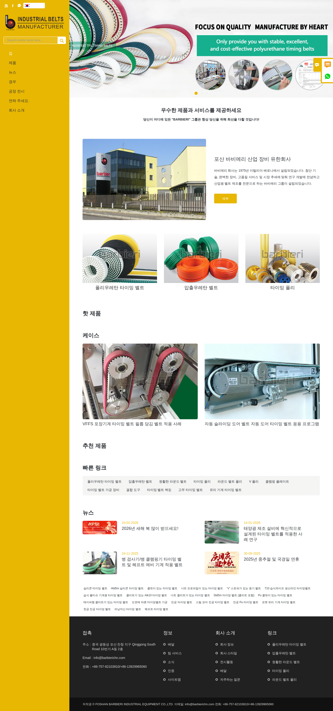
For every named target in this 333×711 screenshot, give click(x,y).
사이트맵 (174, 679)
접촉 (87, 632)
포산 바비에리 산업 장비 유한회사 (252, 159)
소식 (171, 662)
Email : (87, 658)
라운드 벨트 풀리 (284, 679)
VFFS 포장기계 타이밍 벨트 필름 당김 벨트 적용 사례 (132, 424)
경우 (12, 82)
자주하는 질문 (230, 679)
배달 (171, 644)
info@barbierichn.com (109, 658)
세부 (225, 198)
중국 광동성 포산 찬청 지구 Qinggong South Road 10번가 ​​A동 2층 (124, 647)
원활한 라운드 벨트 (286, 662)
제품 (12, 63)
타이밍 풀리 (280, 671)
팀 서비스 (175, 653)
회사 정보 (227, 644)
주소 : (87, 644)
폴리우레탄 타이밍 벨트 (289, 644)
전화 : (87, 666)
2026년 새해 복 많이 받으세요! (150, 528)
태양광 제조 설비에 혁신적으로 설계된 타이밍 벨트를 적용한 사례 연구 (273, 534)
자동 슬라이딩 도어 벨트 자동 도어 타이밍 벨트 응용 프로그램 (262, 424)
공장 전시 (17, 91)
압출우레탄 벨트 (284, 653)
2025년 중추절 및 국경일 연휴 (271, 559)
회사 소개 (17, 110)
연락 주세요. (19, 101)
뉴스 (12, 72)
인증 (171, 671)
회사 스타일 (228, 653)
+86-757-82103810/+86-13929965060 (119, 666)
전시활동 (226, 662)
